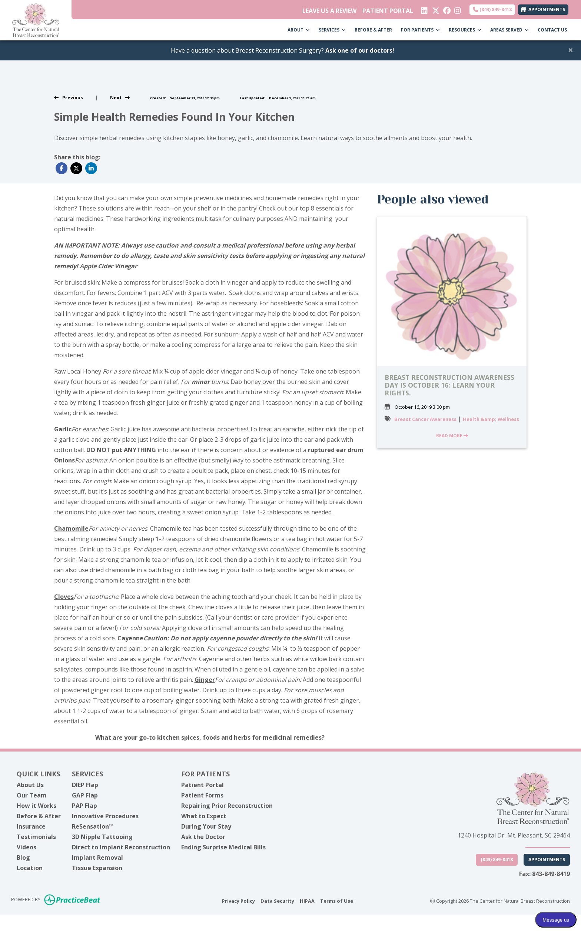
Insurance (31, 826)
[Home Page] (36, 20)
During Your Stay (206, 826)
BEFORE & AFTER (373, 30)
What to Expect (203, 816)
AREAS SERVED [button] (509, 30)
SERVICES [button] (332, 30)
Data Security (277, 900)
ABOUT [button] (299, 30)
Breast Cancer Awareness (425, 419)
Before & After (39, 816)
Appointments (546, 859)
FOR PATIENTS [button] (420, 30)
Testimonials (36, 837)
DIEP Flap (85, 785)
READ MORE (452, 435)
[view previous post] (68, 97)
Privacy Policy (238, 900)
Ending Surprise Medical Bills (223, 847)
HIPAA (307, 900)
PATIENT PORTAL (387, 11)
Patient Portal (202, 785)
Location (30, 868)
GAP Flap (85, 795)
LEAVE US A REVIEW (329, 11)
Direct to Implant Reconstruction (121, 847)
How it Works (36, 806)
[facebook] (446, 9)
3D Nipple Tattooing (102, 837)
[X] (435, 9)
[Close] (571, 50)
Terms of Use (336, 900)
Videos (26, 847)
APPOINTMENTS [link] (543, 9)
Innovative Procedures (105, 816)
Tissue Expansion (97, 868)
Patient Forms (202, 795)
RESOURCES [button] (465, 30)
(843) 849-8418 (492, 9)
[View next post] (120, 97)
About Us (30, 785)
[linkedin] (423, 9)
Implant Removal (97, 857)
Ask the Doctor (203, 837)
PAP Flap (84, 806)
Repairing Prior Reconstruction (227, 806)
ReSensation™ (92, 826)
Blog (23, 857)
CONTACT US (552, 30)
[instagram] (457, 9)
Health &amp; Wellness (491, 419)
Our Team (32, 795)
